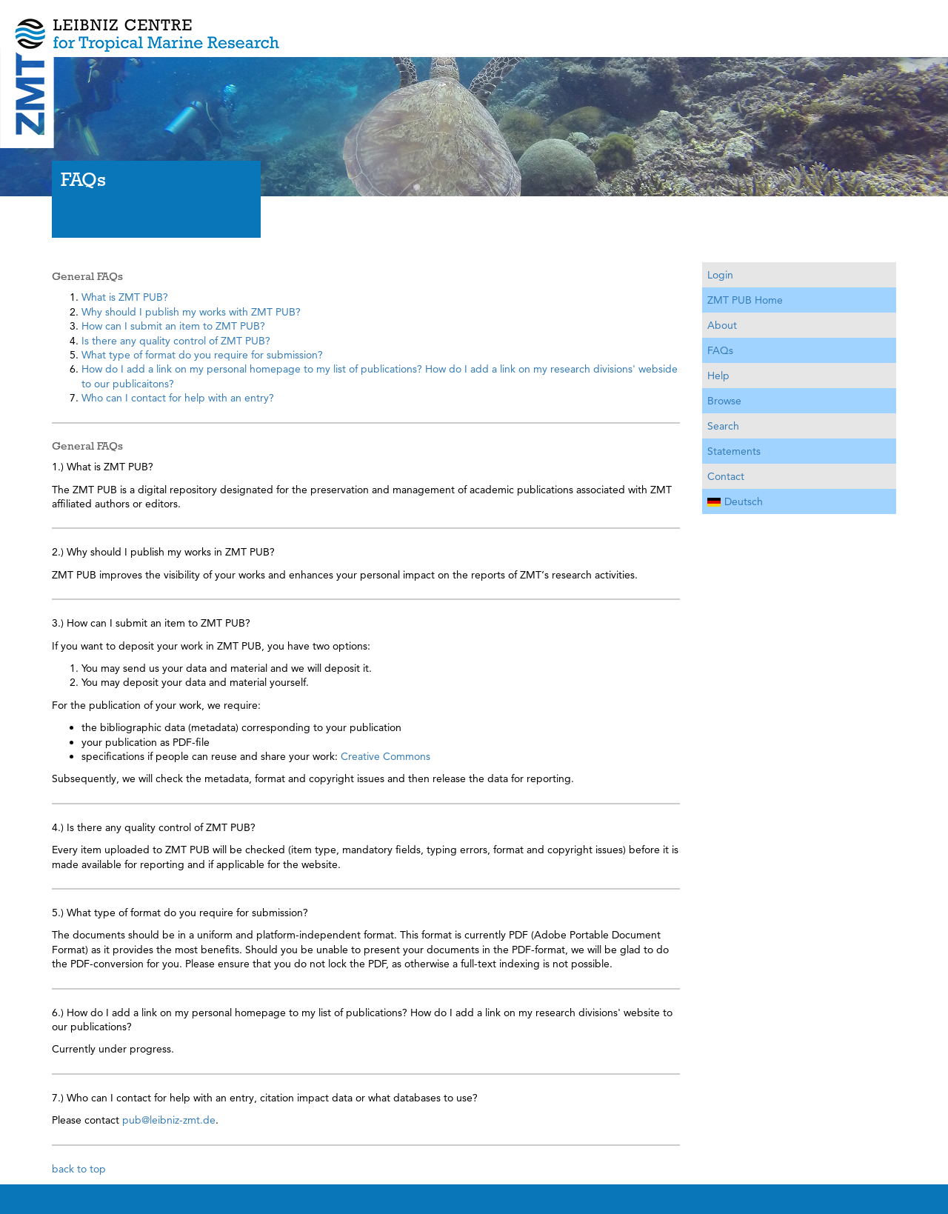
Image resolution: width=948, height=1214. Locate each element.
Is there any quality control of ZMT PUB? (175, 340)
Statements (734, 451)
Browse (724, 400)
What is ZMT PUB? (124, 297)
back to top (79, 1168)
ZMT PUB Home (745, 300)
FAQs (720, 350)
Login (720, 274)
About (722, 325)
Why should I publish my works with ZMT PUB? (191, 311)
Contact (725, 476)
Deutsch (735, 501)
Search (723, 426)
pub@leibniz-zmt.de (169, 1120)
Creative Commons (385, 756)
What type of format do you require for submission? (202, 354)
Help (718, 375)
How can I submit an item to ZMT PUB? (173, 326)
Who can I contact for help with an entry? (177, 397)
